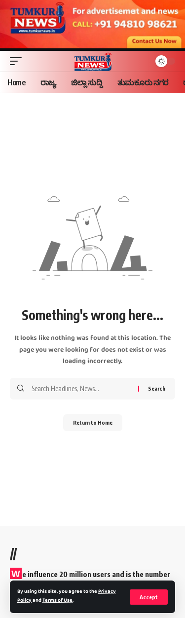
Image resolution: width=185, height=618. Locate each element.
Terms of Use (57, 600)
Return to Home (92, 422)
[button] (149, 597)
